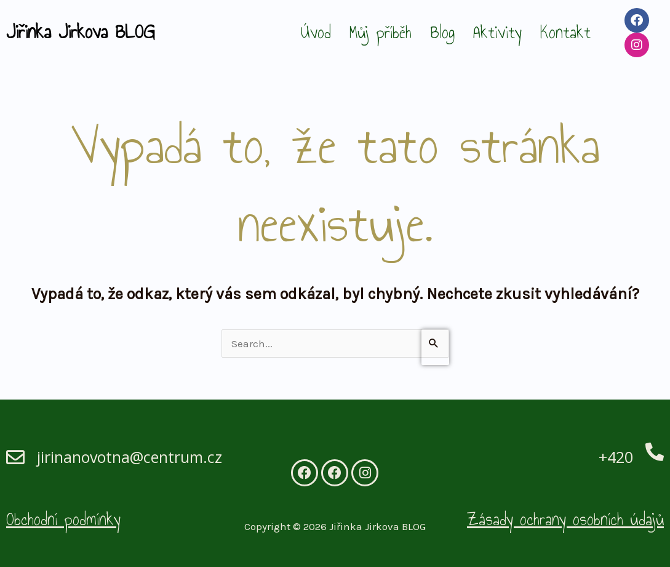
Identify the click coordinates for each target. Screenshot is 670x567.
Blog (442, 32)
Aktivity (497, 32)
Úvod (315, 32)
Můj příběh (380, 32)
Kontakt (565, 32)
